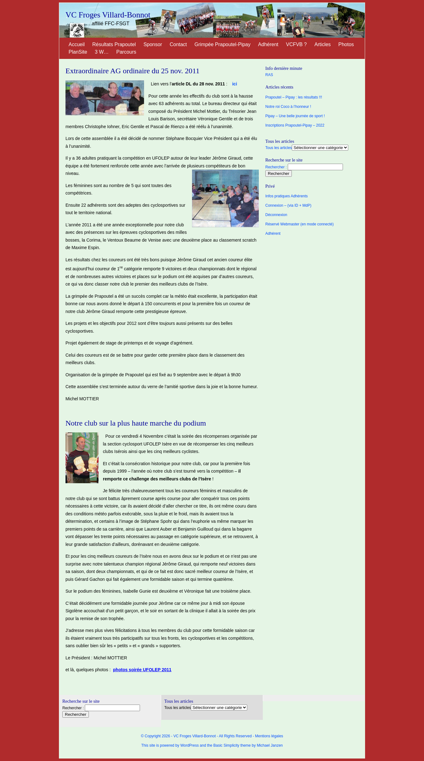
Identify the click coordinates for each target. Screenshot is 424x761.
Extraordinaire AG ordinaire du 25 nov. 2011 (132, 71)
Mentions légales (269, 736)
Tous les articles (278, 148)
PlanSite (78, 52)
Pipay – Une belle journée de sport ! (295, 116)
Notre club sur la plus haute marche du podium (135, 423)
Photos (346, 44)
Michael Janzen (270, 745)
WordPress (189, 745)
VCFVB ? (296, 44)
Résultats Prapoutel (114, 44)
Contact (178, 44)
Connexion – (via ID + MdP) (288, 205)
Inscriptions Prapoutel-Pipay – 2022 (294, 125)
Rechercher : (276, 167)
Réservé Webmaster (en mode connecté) (299, 224)
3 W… (101, 52)
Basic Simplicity (226, 745)
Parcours (126, 52)
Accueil (77, 44)
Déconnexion (276, 215)
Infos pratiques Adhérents (286, 196)
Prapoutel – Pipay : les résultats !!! (293, 97)
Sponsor (152, 44)
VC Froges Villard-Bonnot (107, 14)
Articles (322, 44)
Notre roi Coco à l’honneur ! (288, 106)
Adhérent (268, 44)
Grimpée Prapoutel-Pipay (223, 44)
